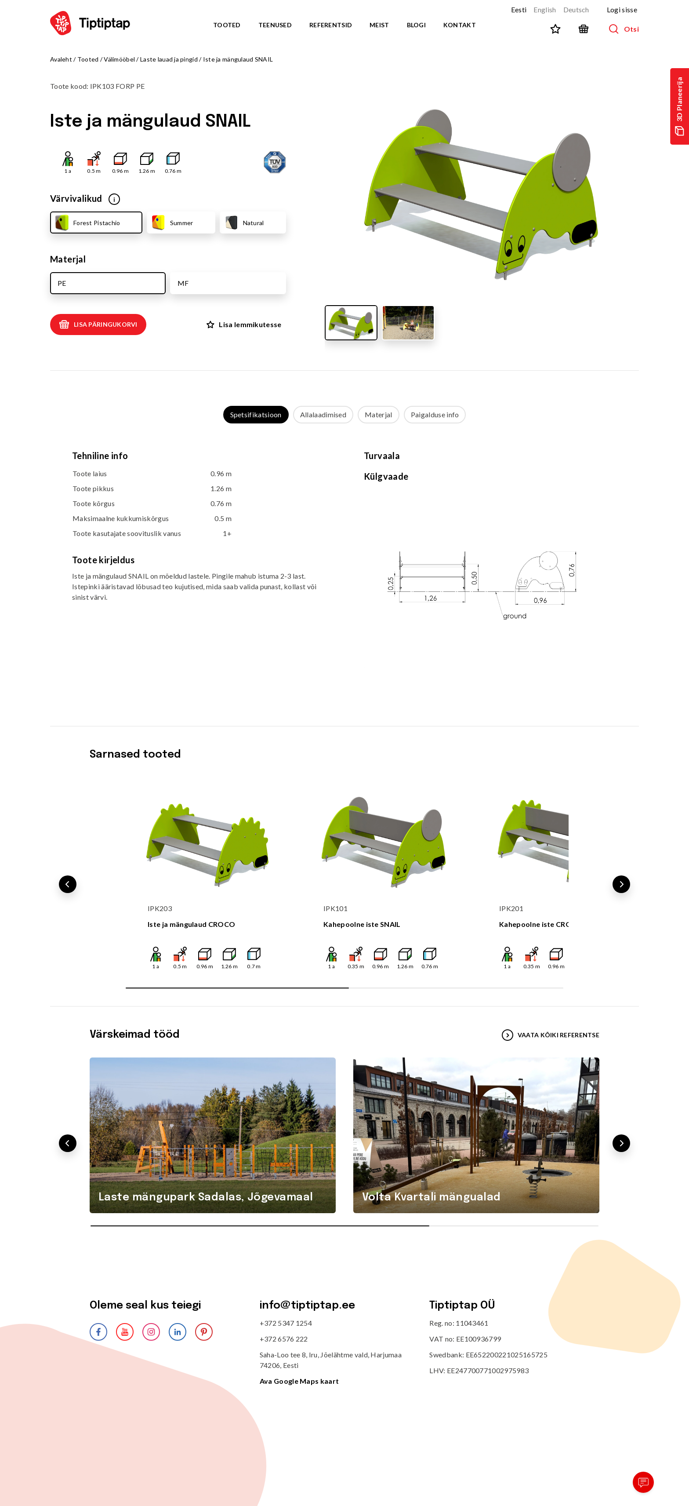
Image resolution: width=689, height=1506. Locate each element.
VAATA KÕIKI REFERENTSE (550, 1035)
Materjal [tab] (378, 414)
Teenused (275, 25)
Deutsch (576, 9)
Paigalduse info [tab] (435, 414)
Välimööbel (119, 59)
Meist (379, 25)
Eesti (519, 9)
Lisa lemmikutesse (244, 324)
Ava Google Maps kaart (299, 1381)
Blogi (416, 25)
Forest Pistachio (86, 222)
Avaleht (61, 59)
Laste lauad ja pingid (169, 59)
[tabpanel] (344, 566)
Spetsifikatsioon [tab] (256, 414)
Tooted (227, 25)
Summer (171, 222)
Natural (243, 222)
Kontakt (459, 25)
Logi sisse (622, 9)
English (544, 9)
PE (62, 283)
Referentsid (330, 25)
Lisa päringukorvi (98, 324)
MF (183, 283)
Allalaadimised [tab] (323, 414)
